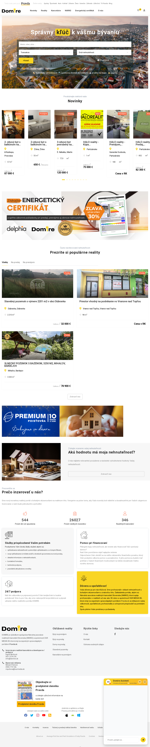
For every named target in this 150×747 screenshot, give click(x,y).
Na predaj (15, 253)
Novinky (33, 10)
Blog (110, 3)
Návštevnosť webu (87, 718)
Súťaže (100, 718)
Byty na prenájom (60, 625)
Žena (76, 3)
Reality (44, 10)
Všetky (5, 253)
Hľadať (26, 60)
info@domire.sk (12, 649)
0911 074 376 (11, 647)
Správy (46, 3)
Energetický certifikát (84, 10)
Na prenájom (29, 253)
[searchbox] (75, 44)
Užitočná (96, 3)
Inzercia (45, 718)
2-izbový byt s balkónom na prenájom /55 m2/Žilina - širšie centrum (112, 143)
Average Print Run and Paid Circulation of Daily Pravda (66, 727)
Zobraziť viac (75, 387)
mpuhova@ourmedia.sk (15, 660)
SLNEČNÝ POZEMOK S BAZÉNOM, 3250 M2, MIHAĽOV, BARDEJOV (34, 355)
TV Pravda (104, 3)
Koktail (64, 3)
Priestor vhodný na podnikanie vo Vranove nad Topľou (110, 292)
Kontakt (87, 630)
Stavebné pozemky (60, 640)
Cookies (92, 727)
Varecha (82, 3)
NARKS (68, 10)
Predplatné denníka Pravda (31, 694)
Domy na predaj (59, 635)
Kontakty (36, 718)
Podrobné (103, 60)
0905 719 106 (11, 658)
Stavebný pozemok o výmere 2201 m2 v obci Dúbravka (35, 292)
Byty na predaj (58, 630)
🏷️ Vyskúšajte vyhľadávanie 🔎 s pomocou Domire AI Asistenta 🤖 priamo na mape (69, 73)
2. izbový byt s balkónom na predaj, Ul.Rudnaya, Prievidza (36, 142)
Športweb (53, 3)
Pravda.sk (125, 591)
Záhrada (89, 3)
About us (39, 727)
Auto (59, 3)
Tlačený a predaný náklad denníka (64, 718)
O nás (100, 10)
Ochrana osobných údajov (94, 635)
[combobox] (75, 44)
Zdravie (71, 3)
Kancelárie (56, 10)
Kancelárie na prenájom (62, 645)
